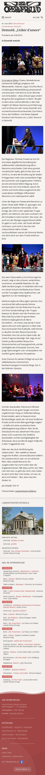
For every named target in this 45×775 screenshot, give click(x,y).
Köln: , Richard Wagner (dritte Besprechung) (19, 619)
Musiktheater (19, 24)
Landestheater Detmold (11, 26)
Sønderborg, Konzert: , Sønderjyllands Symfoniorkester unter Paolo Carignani (21, 573)
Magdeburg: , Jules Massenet (17, 663)
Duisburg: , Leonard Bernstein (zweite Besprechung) (20, 681)
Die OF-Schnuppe (9, 738)
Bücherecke (22, 731)
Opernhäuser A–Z (9, 731)
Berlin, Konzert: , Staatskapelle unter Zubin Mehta (23, 598)
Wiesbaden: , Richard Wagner (22, 673)
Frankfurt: (14, 670)
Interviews (28, 727)
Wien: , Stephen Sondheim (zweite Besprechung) (19, 636)
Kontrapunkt (23, 738)
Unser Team (7, 752)
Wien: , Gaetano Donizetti (23, 592)
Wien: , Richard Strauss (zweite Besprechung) (18, 580)
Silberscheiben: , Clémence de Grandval (22, 584)
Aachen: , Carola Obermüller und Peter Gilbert (21, 653)
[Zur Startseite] (22, 7)
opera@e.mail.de (16, 713)
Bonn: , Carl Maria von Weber (21, 632)
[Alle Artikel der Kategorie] (22, 521)
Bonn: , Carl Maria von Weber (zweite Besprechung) (21, 624)
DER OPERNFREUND (11, 700)
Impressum (6, 756)
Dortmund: (15, 611)
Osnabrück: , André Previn (22, 606)
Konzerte (18, 727)
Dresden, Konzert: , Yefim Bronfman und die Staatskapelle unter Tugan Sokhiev (23, 646)
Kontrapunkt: (17, 641)
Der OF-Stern (21, 735)
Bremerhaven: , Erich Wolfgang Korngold (21, 659)
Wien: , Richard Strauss (15, 614)
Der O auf (10, 762)
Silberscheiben (8, 735)
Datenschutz (18, 756)
